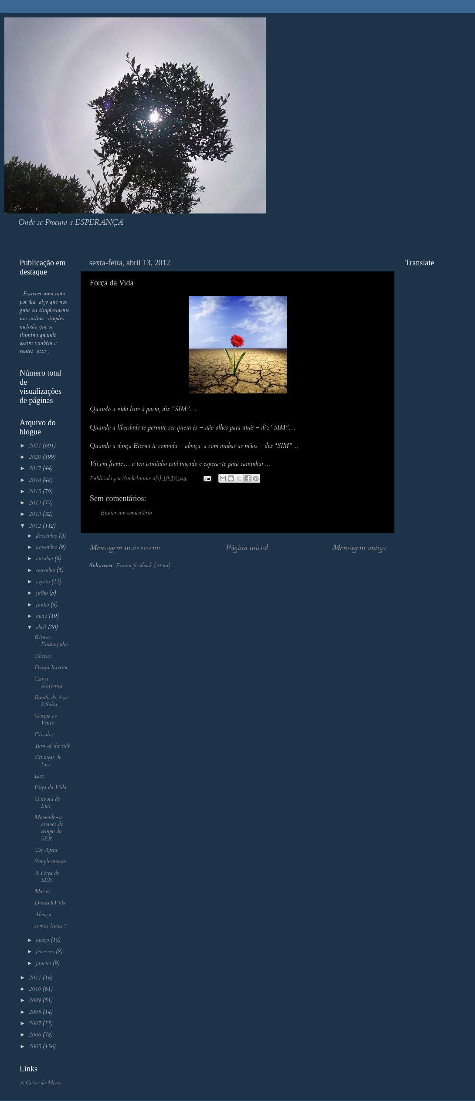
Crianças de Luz (47, 760)
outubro (45, 558)
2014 (36, 503)
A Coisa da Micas (40, 1083)
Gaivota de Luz (47, 802)
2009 (36, 1000)
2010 (36, 989)
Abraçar (42, 914)
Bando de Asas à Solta (51, 701)
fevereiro (46, 951)
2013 (36, 514)
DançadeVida (49, 903)
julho (42, 593)
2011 (36, 978)
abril (42, 627)
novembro (47, 547)
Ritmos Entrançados (51, 640)
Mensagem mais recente (125, 547)
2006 (36, 1035)
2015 (36, 491)
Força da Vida (50, 787)
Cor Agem (45, 850)
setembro (46, 570)
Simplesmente (50, 861)
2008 (36, 1012)
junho (43, 605)
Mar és (42, 891)
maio (42, 616)
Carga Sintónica (48, 682)
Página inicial (247, 547)
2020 (36, 457)
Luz (39, 776)
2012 (36, 526)
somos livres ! (50, 926)
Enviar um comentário (126, 513)
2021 (36, 446)
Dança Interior (51, 667)
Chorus (42, 656)
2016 (36, 480)
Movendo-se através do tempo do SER (48, 828)
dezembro (47, 536)
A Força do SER (46, 876)
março (43, 940)
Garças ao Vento (45, 719)
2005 (36, 1046)
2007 (36, 1023)
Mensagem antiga (359, 547)
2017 (36, 468)
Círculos (44, 735)
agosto (43, 582)
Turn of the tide (52, 746)
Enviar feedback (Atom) (143, 565)
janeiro (44, 963)
